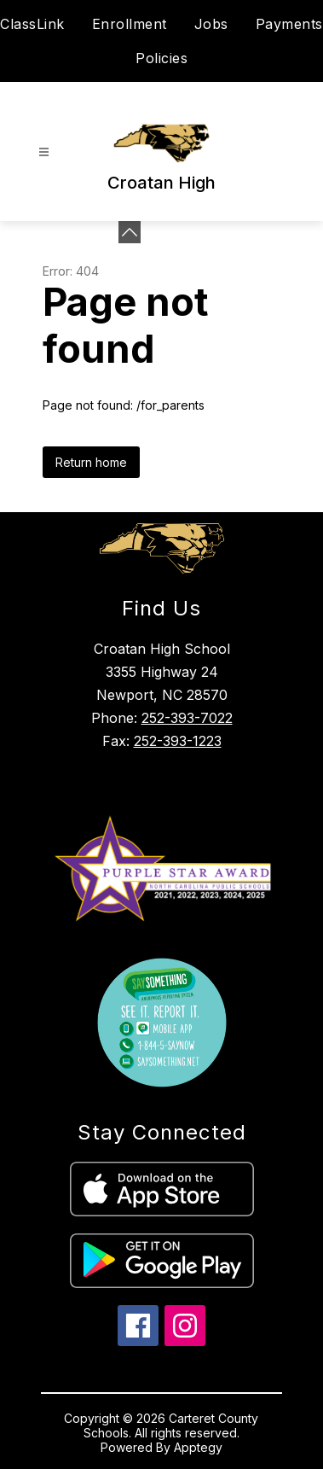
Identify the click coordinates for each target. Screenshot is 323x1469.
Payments (289, 23)
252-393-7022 (187, 717)
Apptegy (198, 1447)
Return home (91, 462)
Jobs (211, 23)
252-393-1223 (178, 740)
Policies (161, 58)
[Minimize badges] (129, 232)
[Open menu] (44, 152)
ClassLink (32, 23)
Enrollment (129, 23)
